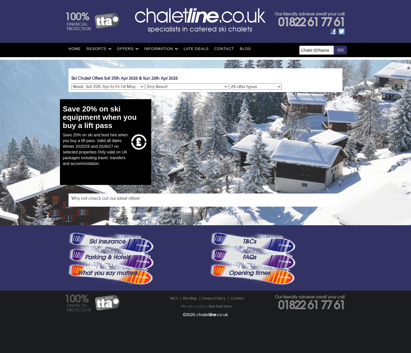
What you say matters (107, 273)
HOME (74, 49)
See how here (220, 306)
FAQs (249, 257)
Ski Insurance (107, 241)
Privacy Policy (213, 298)
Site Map (190, 298)
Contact (224, 49)
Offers (125, 49)
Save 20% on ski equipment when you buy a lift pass (100, 117)
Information (158, 49)
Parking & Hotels (107, 257)
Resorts (96, 49)
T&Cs (249, 241)
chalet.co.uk (212, 314)
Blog (245, 49)
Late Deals (196, 49)
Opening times (249, 273)
